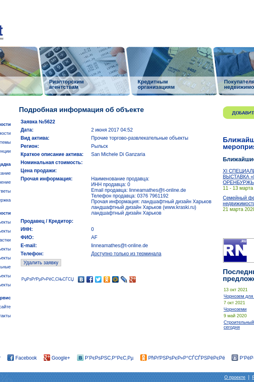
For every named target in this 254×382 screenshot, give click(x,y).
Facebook (22, 358)
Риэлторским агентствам (66, 84)
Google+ (57, 358)
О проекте (234, 377)
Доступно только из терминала (126, 254)
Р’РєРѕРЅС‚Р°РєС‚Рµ (105, 358)
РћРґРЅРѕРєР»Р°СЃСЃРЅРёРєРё (182, 358)
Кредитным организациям (156, 84)
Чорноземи (235, 309)
